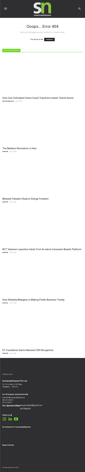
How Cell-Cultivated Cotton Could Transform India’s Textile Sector (38, 98)
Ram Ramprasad (8, 101)
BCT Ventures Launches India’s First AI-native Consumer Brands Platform (41, 249)
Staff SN (5, 151)
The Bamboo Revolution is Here (19, 148)
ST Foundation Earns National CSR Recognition (28, 350)
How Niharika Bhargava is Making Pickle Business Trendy (33, 299)
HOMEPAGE (49, 39)
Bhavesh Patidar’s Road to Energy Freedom (25, 198)
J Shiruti (5, 303)
